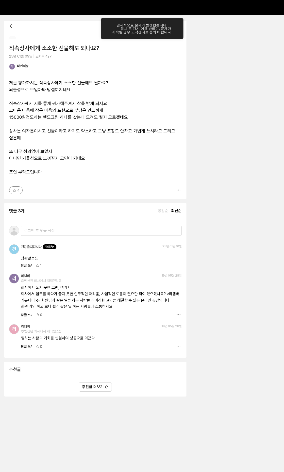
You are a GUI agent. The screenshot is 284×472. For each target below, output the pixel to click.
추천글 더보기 (95, 386)
